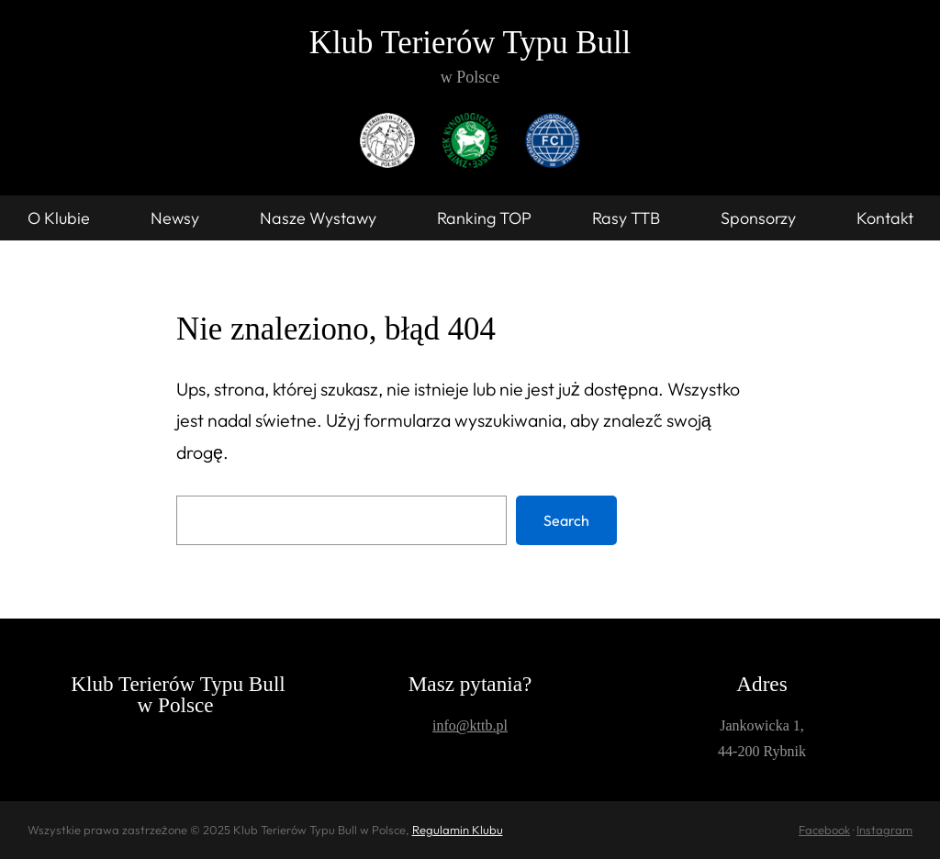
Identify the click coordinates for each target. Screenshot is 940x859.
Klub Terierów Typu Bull (470, 43)
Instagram (884, 829)
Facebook (824, 829)
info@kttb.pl (470, 725)
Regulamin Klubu (457, 829)
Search (566, 520)
